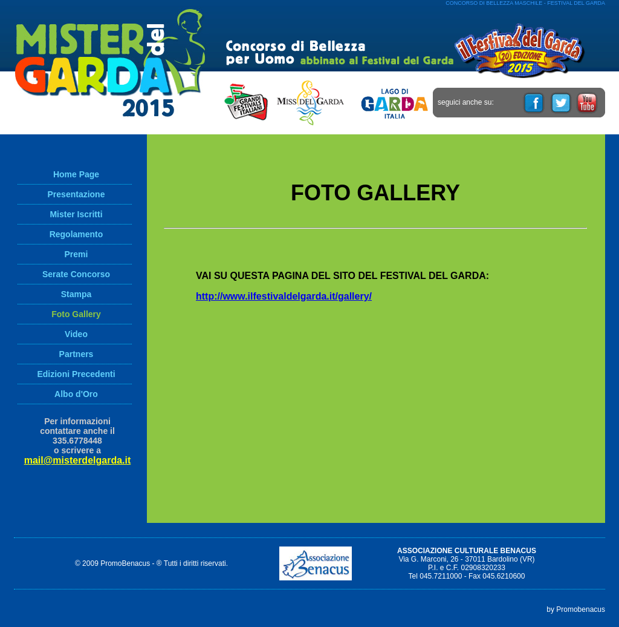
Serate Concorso (76, 274)
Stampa (76, 294)
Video (76, 334)
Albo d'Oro (76, 394)
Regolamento (76, 234)
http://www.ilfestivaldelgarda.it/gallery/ (284, 296)
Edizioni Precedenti (76, 374)
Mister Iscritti (76, 214)
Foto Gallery (76, 314)
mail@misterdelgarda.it (77, 460)
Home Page (76, 174)
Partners (76, 354)
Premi (76, 254)
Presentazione (76, 194)
